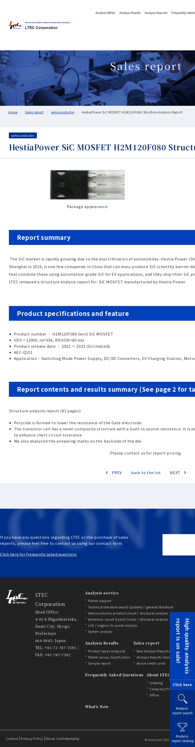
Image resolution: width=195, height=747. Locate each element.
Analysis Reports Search (155, 657)
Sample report (99, 663)
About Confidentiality (62, 738)
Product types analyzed (107, 651)
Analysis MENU (105, 12)
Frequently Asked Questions (114, 674)
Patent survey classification (109, 657)
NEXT (174, 472)
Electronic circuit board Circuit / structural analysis (128, 619)
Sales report (146, 643)
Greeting (156, 683)
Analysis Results (130, 12)
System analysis (100, 631)
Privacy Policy (32, 738)
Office (154, 695)
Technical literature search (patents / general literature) (131, 607)
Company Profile (163, 689)
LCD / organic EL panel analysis (112, 625)
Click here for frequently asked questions (38, 554)
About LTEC (158, 674)
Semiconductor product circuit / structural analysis (128, 613)
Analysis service (102, 592)
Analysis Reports (156, 12)
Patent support (100, 600)
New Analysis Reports (153, 651)
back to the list (146, 472)
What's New (97, 706)
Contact (12, 738)
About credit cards (151, 663)
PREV (117, 472)
